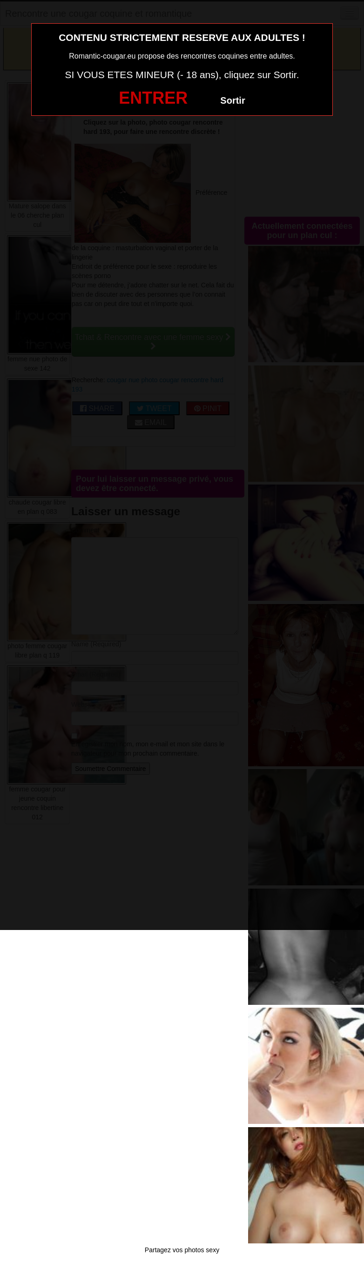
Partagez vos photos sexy (182, 1250)
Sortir (232, 100)
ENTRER (153, 97)
